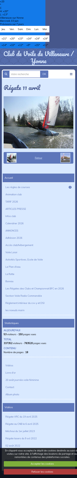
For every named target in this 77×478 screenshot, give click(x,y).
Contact (9, 387)
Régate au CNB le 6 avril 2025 (21, 423)
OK (44, 74)
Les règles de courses (38, 187)
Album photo (12, 394)
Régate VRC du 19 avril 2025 (21, 416)
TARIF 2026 (11, 201)
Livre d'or (10, 372)
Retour (38, 157)
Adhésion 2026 (13, 237)
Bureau (9, 281)
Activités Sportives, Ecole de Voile (24, 259)
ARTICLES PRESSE (15, 208)
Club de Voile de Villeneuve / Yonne (38, 57)
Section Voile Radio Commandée (23, 295)
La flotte (9, 274)
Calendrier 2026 (14, 223)
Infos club (10, 216)
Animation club (13, 194)
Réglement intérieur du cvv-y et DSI (24, 303)
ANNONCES (11, 230)
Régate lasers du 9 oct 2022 (21, 438)
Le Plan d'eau (13, 266)
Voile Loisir (11, 252)
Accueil (9, 177)
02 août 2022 (12, 445)
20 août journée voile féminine (22, 379)
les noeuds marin (15, 310)
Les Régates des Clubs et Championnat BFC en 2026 (34, 288)
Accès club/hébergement (19, 245)
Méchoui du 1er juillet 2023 (20, 431)
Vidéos (9, 365)
